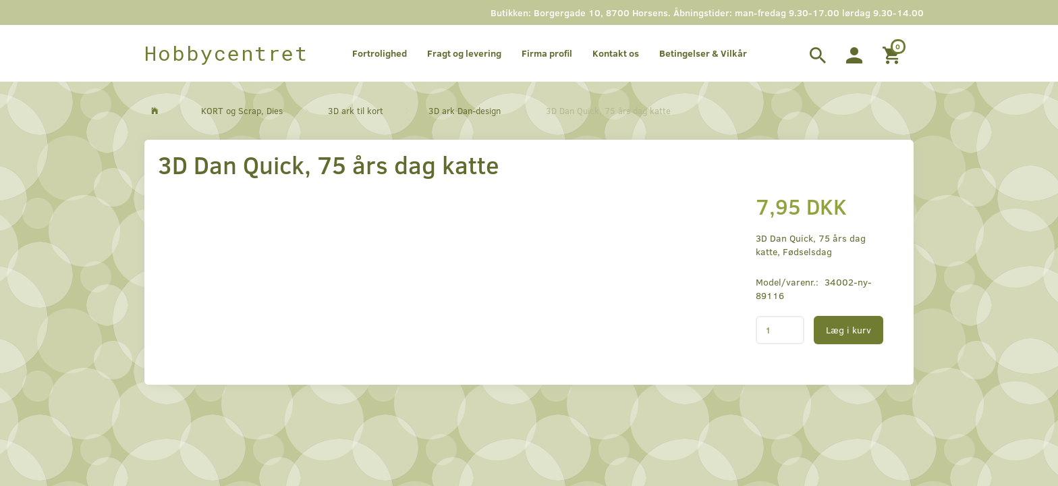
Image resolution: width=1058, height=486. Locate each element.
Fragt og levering (464, 53)
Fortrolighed (379, 53)
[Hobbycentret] (226, 53)
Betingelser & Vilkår (703, 53)
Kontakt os (615, 53)
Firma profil (547, 53)
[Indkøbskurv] (893, 53)
